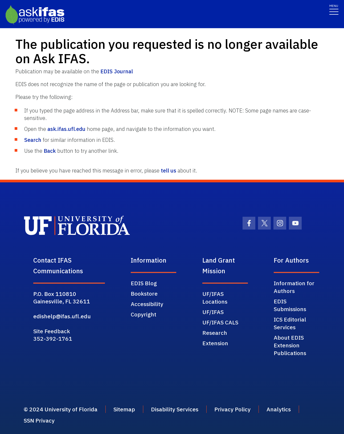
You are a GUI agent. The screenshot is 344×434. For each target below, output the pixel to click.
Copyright (143, 314)
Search (32, 139)
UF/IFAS (213, 312)
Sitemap (124, 409)
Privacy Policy (232, 409)
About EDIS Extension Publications (290, 345)
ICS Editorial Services (290, 323)
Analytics (279, 409)
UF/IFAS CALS (220, 322)
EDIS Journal (116, 71)
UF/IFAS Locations (214, 297)
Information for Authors (294, 287)
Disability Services (174, 409)
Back (50, 150)
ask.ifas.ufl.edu (66, 128)
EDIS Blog (144, 283)
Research (214, 332)
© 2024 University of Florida (60, 409)
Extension (215, 343)
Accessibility (147, 304)
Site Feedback (51, 331)
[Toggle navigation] (334, 9)
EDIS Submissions (290, 305)
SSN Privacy (39, 420)
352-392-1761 (52, 338)
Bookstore (144, 293)
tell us (168, 170)
